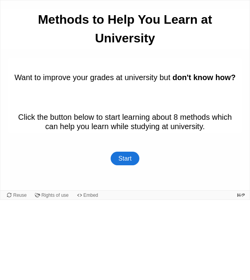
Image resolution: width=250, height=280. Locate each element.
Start (125, 158)
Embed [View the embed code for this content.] (90, 195)
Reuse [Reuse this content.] (20, 195)
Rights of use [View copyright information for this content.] (55, 195)
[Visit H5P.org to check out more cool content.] (241, 195)
